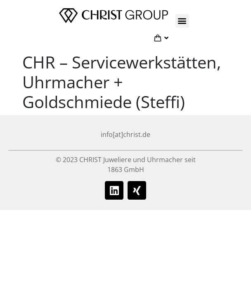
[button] (182, 21)
